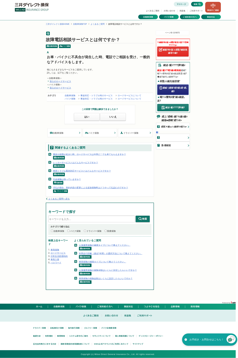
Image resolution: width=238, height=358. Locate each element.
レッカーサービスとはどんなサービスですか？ (75, 162)
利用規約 (49, 336)
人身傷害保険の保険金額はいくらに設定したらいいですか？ (108, 270)
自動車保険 (148, 17)
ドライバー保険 (129, 132)
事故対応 (211, 17)
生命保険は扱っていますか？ (67, 179)
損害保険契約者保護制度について (75, 344)
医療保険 (111, 231)
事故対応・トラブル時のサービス (96, 95)
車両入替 (55, 259)
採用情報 (195, 306)
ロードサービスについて (129, 95)
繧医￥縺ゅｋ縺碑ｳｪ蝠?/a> (174, 126)
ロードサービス (58, 253)
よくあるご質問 (152, 11)
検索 (144, 218)
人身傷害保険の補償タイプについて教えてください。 (104, 245)
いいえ (113, 116)
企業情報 (175, 306)
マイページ (181, 4)
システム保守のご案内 (78, 336)
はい (86, 116)
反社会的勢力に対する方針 (44, 344)
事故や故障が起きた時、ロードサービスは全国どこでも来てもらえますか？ (89, 154)
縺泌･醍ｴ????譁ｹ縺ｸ (175, 107)
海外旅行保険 (74, 328)
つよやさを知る (152, 306)
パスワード (56, 262)
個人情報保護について (124, 336)
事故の (213, 10)
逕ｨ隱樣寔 (166, 145)
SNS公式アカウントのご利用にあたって (111, 344)
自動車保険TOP (80, 24)
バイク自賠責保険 (108, 328)
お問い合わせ (169, 11)
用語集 (182, 11)
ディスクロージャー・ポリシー (151, 336)
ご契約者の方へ (190, 17)
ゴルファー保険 (90, 328)
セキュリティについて (101, 336)
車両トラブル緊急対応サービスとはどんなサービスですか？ (82, 171)
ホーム (39, 306)
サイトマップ (138, 344)
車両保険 (55, 250)
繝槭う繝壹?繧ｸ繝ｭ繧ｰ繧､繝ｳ (175, 90)
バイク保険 (169, 17)
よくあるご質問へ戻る (59, 199)
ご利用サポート (196, 11)
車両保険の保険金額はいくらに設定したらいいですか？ (106, 278)
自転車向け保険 (57, 328)
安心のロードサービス (60, 81)
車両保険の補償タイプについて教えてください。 (102, 262)
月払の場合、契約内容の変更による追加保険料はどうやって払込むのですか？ (90, 187)
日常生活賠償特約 (59, 256)
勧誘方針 (37, 336)
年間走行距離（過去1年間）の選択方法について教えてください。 (110, 253)
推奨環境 (61, 336)
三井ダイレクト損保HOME (57, 24)
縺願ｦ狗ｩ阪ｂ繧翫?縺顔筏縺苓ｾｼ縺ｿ (175, 51)
